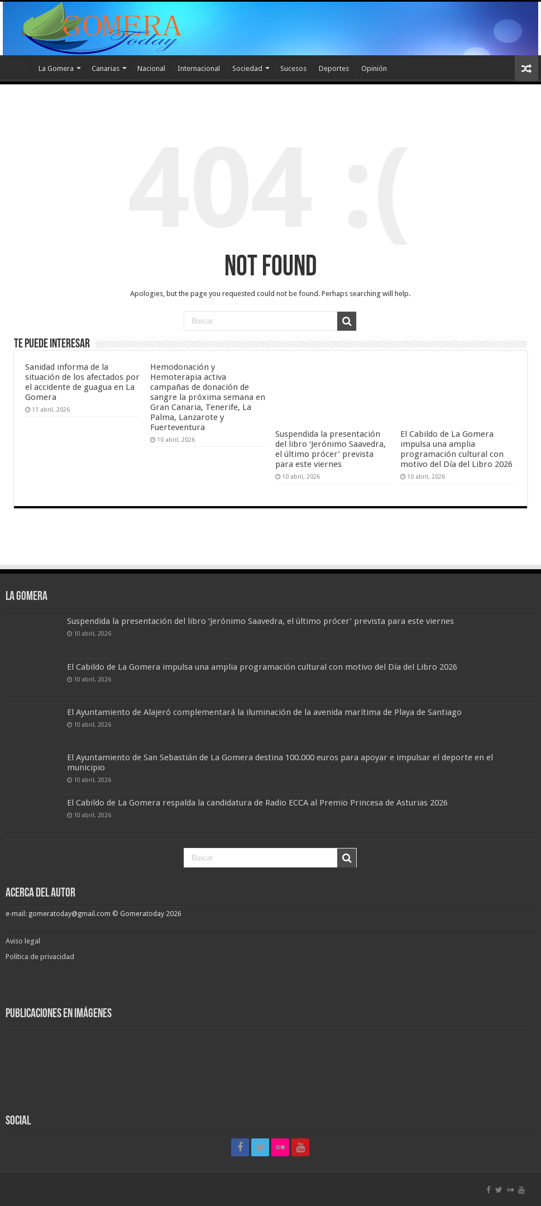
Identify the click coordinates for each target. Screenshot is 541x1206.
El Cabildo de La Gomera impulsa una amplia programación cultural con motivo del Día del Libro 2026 (456, 449)
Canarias (105, 68)
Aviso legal (24, 941)
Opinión (374, 68)
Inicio (17, 67)
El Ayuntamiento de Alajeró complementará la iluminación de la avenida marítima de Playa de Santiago (264, 712)
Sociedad (247, 68)
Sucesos (293, 68)
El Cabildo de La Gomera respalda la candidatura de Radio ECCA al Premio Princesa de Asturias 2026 (257, 803)
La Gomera (56, 68)
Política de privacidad (40, 956)
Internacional (199, 68)
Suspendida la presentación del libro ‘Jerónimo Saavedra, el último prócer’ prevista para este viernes (330, 449)
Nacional (151, 68)
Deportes (334, 68)
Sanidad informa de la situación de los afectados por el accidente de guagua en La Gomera (82, 382)
